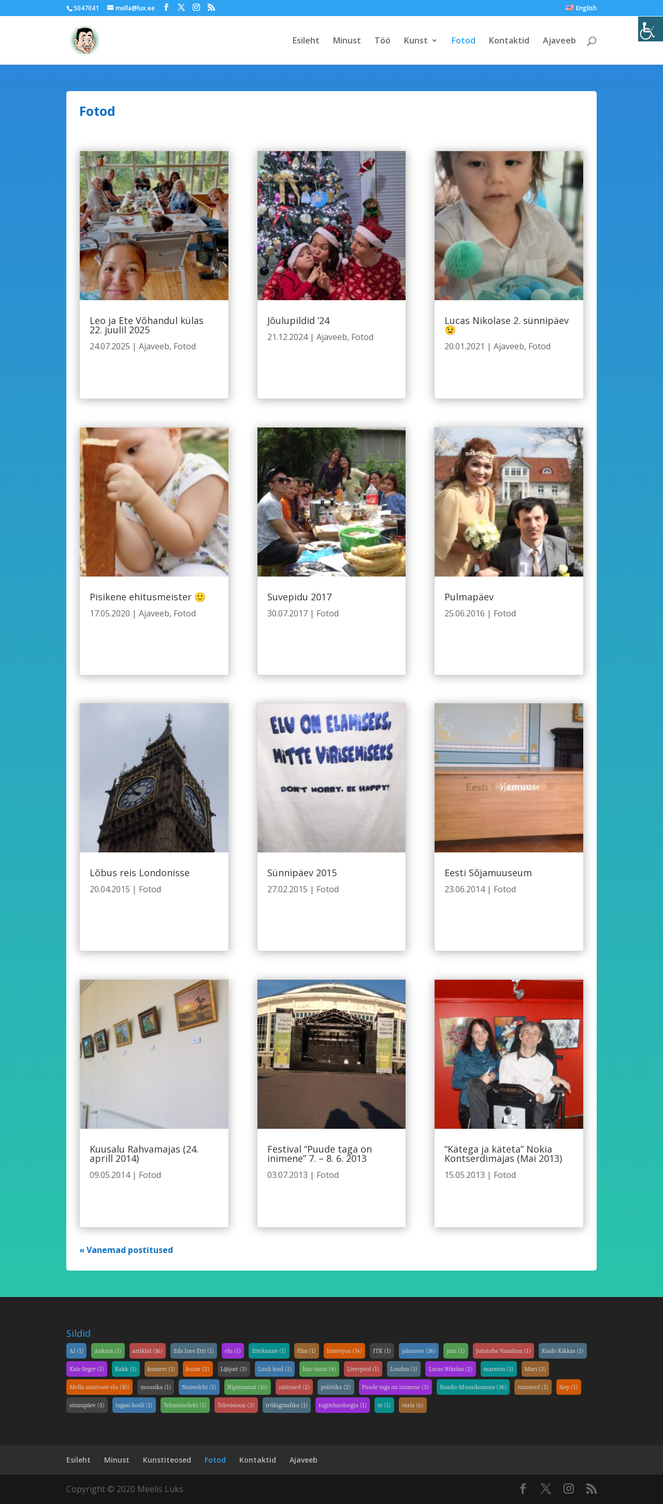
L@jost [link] (234, 1369)
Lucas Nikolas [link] (450, 1369)
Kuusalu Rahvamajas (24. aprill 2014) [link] (144, 1153)
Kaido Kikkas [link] (563, 1350)
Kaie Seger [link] (86, 1369)
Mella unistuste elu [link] (99, 1387)
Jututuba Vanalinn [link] (503, 1350)
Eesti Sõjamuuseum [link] (488, 872)
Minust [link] (347, 41)
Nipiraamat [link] (247, 1387)
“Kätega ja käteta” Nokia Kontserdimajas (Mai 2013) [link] (503, 1153)
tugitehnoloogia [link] (343, 1405)
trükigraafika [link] (287, 1405)
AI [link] (76, 1350)
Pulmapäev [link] (469, 597)
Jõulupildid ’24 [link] (298, 320)
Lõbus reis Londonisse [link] (140, 872)
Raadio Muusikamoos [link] (473, 1387)
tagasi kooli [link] (134, 1405)
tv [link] (384, 1405)
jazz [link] (455, 1350)
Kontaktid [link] (509, 41)
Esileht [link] (306, 41)
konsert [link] (161, 1369)
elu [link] (233, 1350)
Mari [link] (535, 1369)
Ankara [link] (107, 1350)
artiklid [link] (148, 1350)
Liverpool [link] (363, 1369)
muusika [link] (155, 1387)
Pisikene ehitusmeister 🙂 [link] (148, 597)
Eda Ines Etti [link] (194, 1350)
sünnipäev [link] (87, 1405)
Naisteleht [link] (199, 1387)
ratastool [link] (532, 1387)
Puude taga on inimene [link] (395, 1387)
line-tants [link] (319, 1369)
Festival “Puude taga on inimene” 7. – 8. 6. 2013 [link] (319, 1153)
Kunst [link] (416, 41)
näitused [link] (294, 1387)
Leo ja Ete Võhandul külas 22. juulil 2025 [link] (147, 325)
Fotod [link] (463, 41)
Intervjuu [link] (345, 1350)
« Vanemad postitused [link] (126, 1250)
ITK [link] (382, 1350)
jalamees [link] (419, 1350)
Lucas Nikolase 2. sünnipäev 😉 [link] (506, 325)
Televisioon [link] (236, 1405)
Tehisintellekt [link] (185, 1405)
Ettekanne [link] (269, 1350)
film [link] (306, 1350)
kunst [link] (198, 1369)
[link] (650, 29)
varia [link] (413, 1405)
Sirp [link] (568, 1387)
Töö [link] (382, 41)
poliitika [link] (336, 1387)
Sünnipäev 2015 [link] (302, 872)
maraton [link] (499, 1369)
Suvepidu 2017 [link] (299, 597)
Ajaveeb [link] (559, 41)
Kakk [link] (126, 1369)
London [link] (403, 1369)
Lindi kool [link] (275, 1369)
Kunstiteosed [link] (167, 1460)
